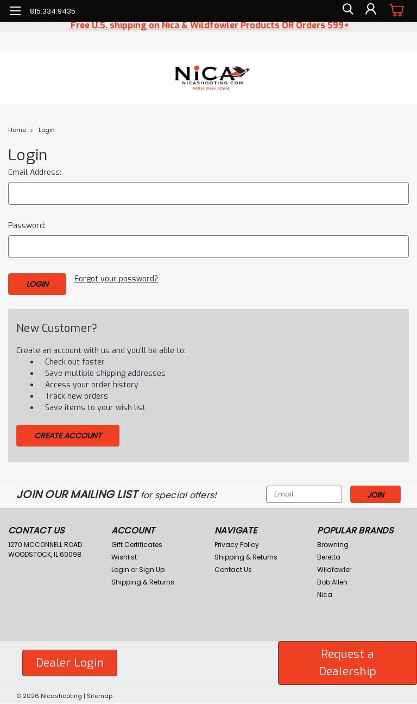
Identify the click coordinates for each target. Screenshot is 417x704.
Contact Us (233, 566)
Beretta (328, 554)
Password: (27, 226)
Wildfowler (334, 566)
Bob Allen (332, 579)
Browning (333, 541)
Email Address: (34, 172)
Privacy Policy (236, 541)
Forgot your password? (116, 279)
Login (47, 129)
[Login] (370, 11)
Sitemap (99, 693)
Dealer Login (70, 660)
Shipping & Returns (142, 579)
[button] (69, 660)
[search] (346, 11)
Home (17, 129)
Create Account (68, 433)
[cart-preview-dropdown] (395, 11)
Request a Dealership (347, 660)
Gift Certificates (136, 541)
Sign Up (152, 566)
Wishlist (124, 554)
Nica (324, 591)
